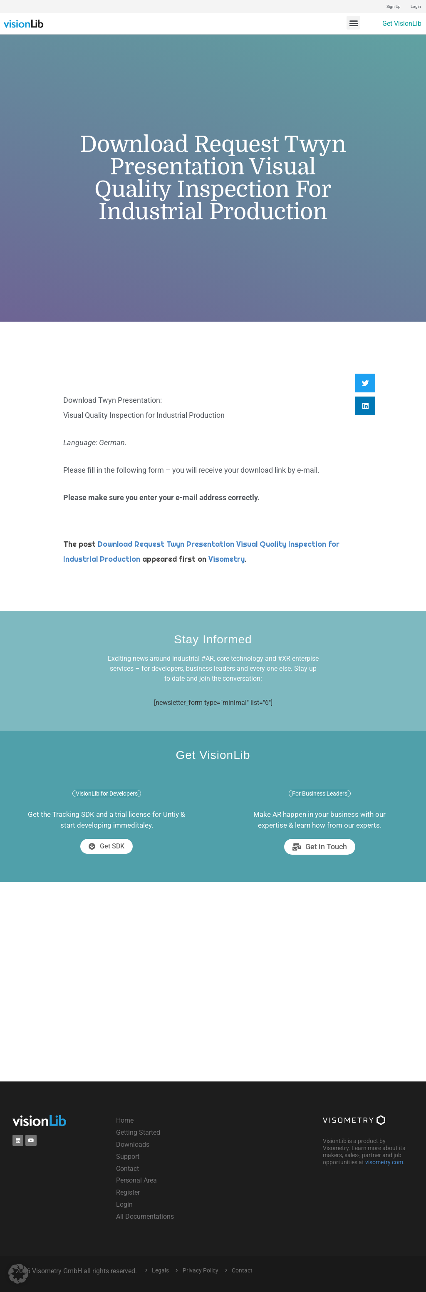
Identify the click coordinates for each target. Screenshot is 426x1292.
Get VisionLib (401, 23)
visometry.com (384, 1162)
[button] (353, 23)
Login (416, 6)
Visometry (226, 559)
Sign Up (393, 6)
